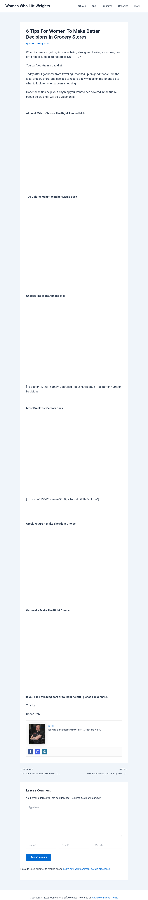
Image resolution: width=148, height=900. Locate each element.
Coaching (124, 6)
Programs (109, 6)
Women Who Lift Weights (27, 6)
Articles (86, 6)
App (97, 6)
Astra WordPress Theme (105, 897)
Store (137, 6)
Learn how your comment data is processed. (87, 869)
